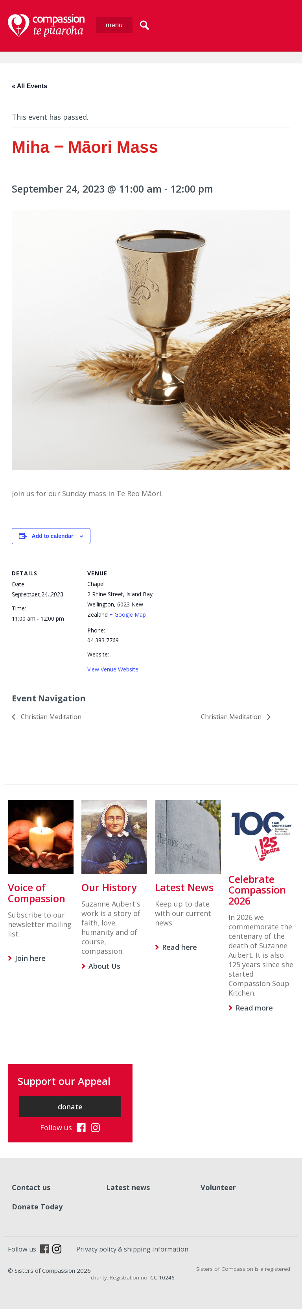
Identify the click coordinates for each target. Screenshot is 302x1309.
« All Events (29, 86)
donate (70, 1106)
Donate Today (37, 1206)
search (144, 25)
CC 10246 (162, 1277)
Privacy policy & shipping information (132, 1249)
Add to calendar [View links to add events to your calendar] (53, 536)
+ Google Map (127, 614)
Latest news (128, 1187)
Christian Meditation (50, 716)
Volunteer (218, 1187)
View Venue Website (112, 669)
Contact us (31, 1187)
